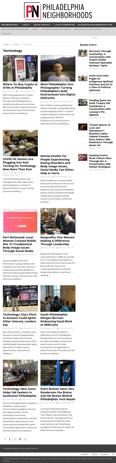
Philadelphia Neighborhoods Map (94, 25)
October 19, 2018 (11, 254)
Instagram (104, 454)
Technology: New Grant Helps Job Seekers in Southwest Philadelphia (19, 392)
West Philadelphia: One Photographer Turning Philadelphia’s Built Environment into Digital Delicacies (57, 91)
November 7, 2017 (48, 328)
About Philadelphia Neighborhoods (15, 29)
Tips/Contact (6, 33)
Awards (35, 29)
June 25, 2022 (9, 91)
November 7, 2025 (96, 68)
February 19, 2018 (48, 248)
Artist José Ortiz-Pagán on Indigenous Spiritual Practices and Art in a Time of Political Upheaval (101, 82)
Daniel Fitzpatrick (64, 403)
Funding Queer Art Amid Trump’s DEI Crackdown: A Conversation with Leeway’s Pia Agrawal (100, 107)
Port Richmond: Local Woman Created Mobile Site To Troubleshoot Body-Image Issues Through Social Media (19, 244)
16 (20, 439)
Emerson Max (27, 328)
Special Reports (41, 25)
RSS (113, 454)
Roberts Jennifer (64, 248)
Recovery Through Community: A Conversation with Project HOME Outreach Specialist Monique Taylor (100, 58)
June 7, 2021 (46, 177)
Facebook (84, 454)
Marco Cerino (64, 328)
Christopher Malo (26, 254)
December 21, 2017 (11, 328)
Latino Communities (65, 25)
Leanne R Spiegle (60, 177)
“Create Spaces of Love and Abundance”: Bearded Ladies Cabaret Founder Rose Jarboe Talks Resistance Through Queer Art (101, 135)
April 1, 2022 (9, 173)
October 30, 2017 (48, 403)
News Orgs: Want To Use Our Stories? (88, 29)
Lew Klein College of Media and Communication (89, 458)
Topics (25, 25)
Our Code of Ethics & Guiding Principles (55, 29)
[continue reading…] (18, 113)
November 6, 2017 (11, 399)
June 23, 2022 (47, 101)
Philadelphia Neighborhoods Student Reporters (20, 448)
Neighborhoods (9, 25)
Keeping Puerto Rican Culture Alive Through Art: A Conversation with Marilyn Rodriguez (100, 161)
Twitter (94, 454)
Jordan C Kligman (24, 91)
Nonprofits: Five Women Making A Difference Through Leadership (57, 241)
